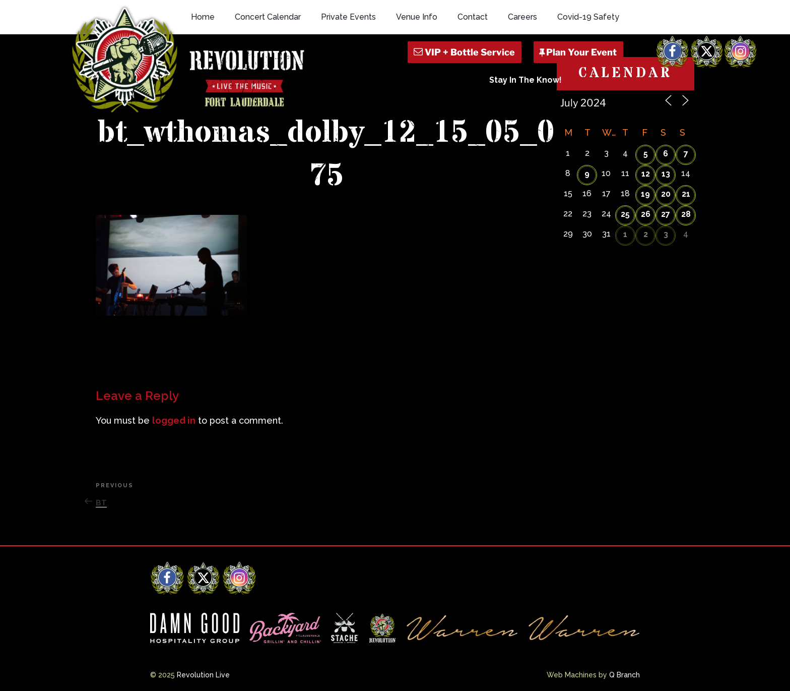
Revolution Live (203, 675)
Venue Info (416, 17)
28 (686, 214)
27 (665, 214)
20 (666, 194)
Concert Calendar (268, 17)
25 (625, 214)
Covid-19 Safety (588, 17)
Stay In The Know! (525, 80)
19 (645, 194)
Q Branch (624, 675)
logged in (173, 420)
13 (666, 174)
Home (203, 17)
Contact (472, 17)
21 (686, 194)
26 (645, 214)
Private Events (348, 17)
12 (645, 174)
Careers (522, 17)
